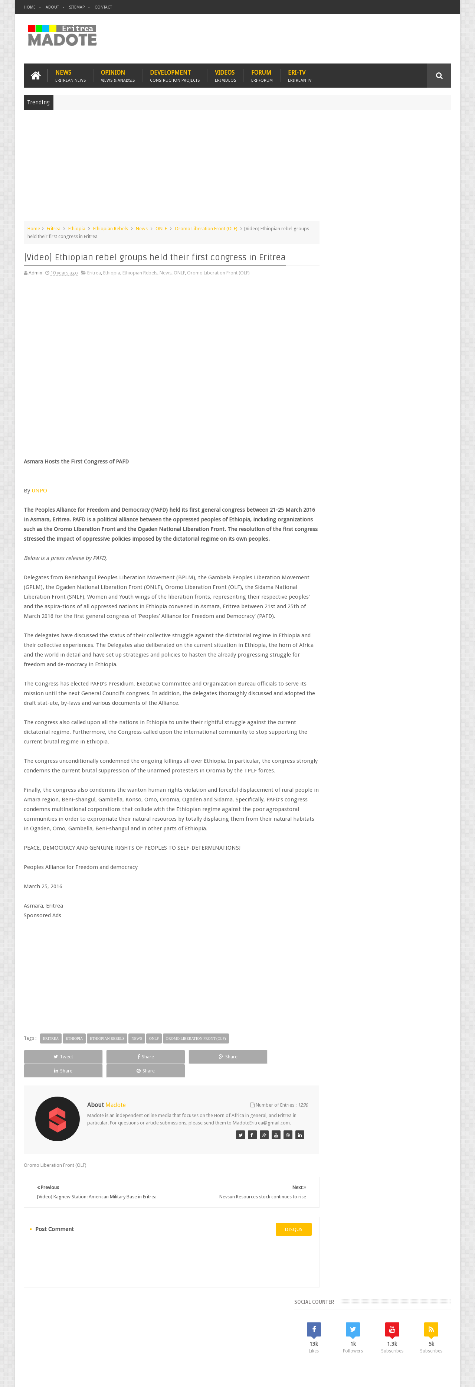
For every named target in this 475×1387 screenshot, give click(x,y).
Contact (103, 7)
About (52, 7)
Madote (80, 1375)
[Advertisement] (237, 169)
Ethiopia (76, 228)
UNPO (39, 489)
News (70, 74)
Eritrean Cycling (422, 592)
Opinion (118, 74)
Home (30, 7)
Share (107, 1075)
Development (175, 74)
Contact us (432, 1338)
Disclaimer (440, 1375)
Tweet (50, 1075)
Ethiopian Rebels (110, 228)
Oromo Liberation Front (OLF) (206, 228)
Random (429, 542)
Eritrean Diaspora (344, 605)
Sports (408, 618)
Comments (387, 542)
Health (332, 618)
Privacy (419, 1375)
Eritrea (53, 228)
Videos (225, 74)
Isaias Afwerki (360, 618)
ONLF (161, 228)
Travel (133, 1338)
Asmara (333, 592)
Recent (344, 542)
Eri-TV (299, 74)
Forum (262, 74)
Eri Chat (260, 1338)
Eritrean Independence (393, 605)
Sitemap (77, 7)
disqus (280, 1247)
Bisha (354, 592)
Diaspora (101, 1338)
